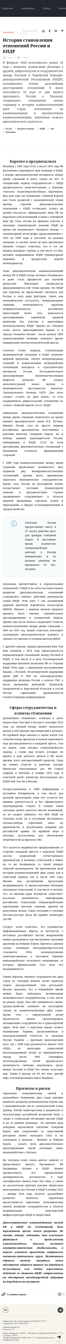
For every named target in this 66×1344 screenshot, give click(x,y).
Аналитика (27, 8)
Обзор (47, 8)
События (7, 8)
